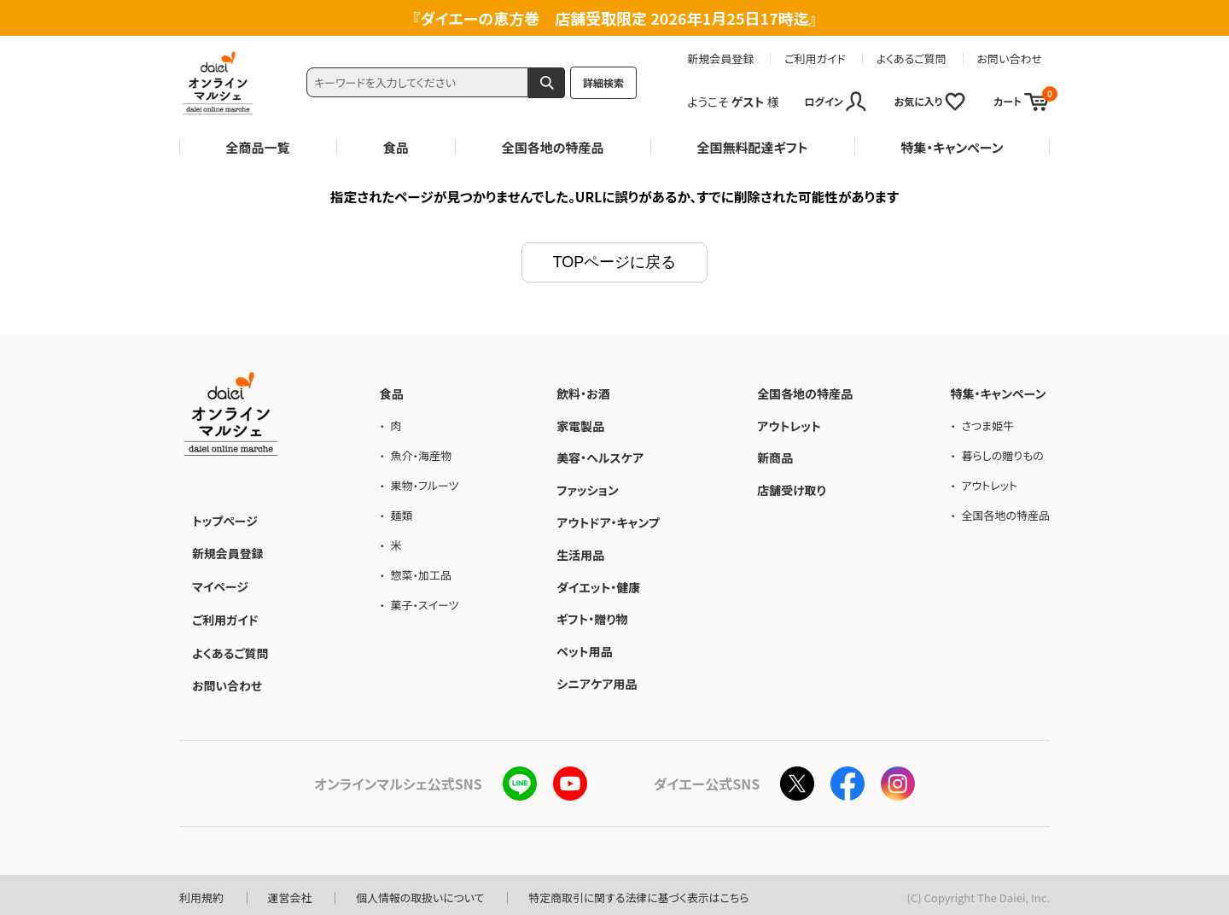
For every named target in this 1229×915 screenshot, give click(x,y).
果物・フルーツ (424, 483)
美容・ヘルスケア (600, 455)
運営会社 (290, 892)
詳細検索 (603, 82)
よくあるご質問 (912, 58)
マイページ (220, 583)
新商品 (775, 455)
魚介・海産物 (420, 453)
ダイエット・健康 (598, 584)
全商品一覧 (258, 147)
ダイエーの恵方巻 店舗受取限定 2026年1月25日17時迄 (614, 18)
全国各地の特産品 (553, 147)
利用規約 (201, 892)
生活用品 (580, 552)
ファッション (587, 488)
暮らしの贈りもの (1002, 453)
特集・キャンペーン (951, 147)
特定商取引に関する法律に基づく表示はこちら (641, 892)
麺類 (401, 513)
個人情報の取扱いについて (421, 892)
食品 (396, 147)
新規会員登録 (720, 58)
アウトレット (789, 423)
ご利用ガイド (815, 58)
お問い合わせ (1009, 58)
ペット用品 (584, 649)
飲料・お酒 (583, 390)
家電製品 (580, 423)
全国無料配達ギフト (752, 147)
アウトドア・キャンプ (608, 519)
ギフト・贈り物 (591, 617)
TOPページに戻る (615, 260)
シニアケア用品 (596, 681)
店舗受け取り (791, 488)
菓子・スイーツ (424, 603)
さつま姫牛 (987, 423)
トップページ (225, 518)
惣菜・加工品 (420, 573)
